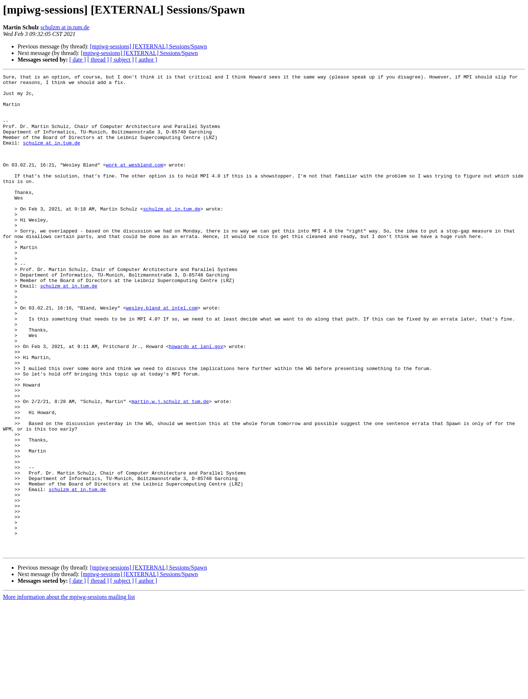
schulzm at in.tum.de (64, 27)
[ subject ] (122, 59)
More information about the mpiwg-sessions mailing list (69, 692)
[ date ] (77, 59)
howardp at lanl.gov (196, 401)
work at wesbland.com (134, 183)
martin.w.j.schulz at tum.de (170, 467)
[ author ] (146, 59)
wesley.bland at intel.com (161, 355)
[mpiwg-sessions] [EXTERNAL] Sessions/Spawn (148, 46)
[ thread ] (98, 59)
